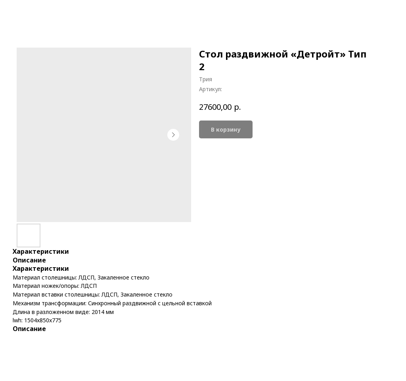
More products (34, 12)
